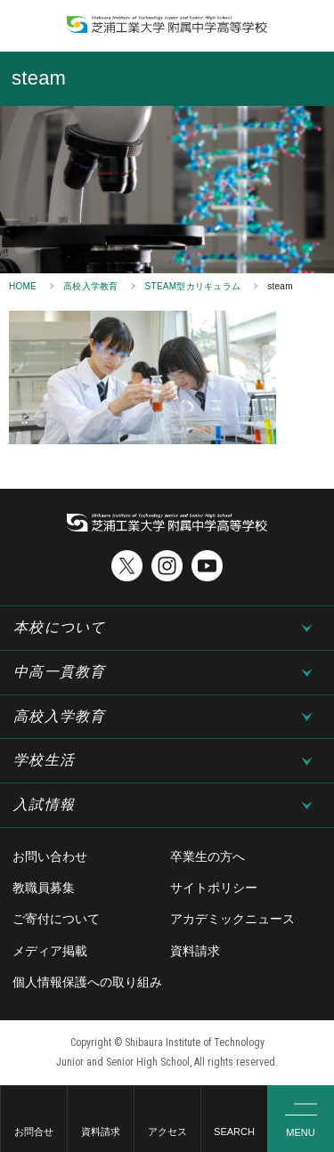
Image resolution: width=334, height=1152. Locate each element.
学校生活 (44, 759)
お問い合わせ (49, 856)
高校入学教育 (90, 286)
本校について (59, 627)
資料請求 (100, 1131)
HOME (23, 286)
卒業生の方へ (207, 856)
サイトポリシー (213, 887)
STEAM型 (193, 286)
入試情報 (44, 804)
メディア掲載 (49, 951)
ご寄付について (56, 919)
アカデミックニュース (232, 919)
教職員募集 (43, 887)
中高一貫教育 (59, 671)
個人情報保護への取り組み (87, 982)
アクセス (167, 1131)
